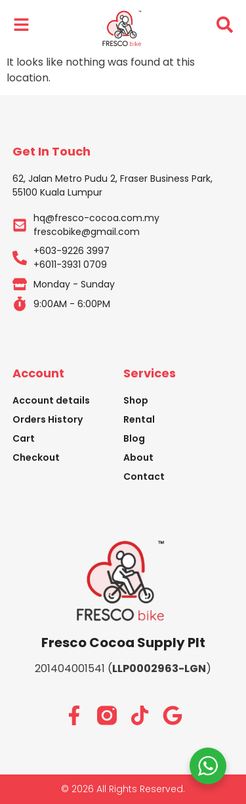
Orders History (47, 419)
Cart (23, 438)
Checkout (36, 457)
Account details (51, 400)
